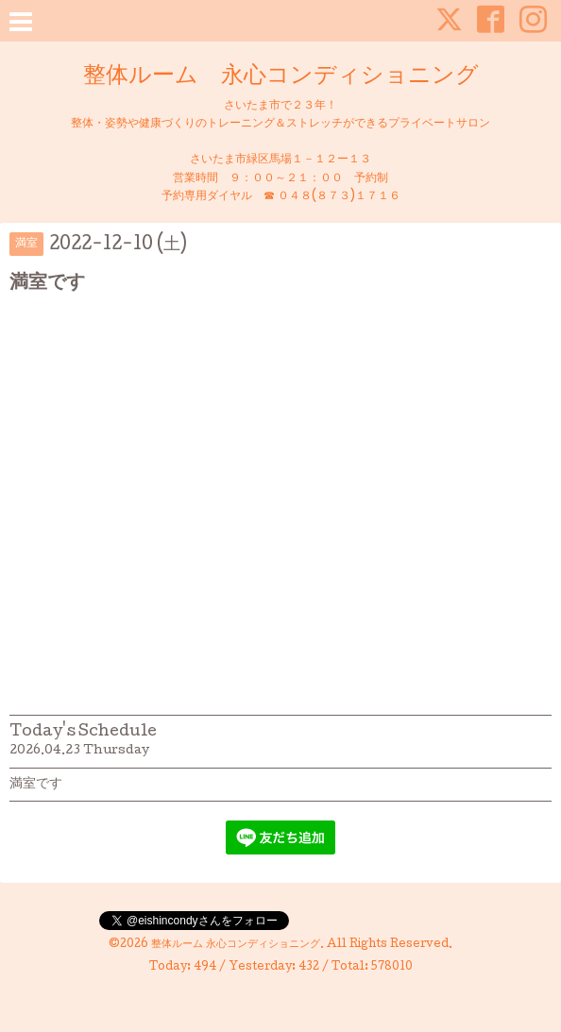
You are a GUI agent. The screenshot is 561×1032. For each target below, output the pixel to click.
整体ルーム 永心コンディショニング (281, 77)
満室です (35, 784)
